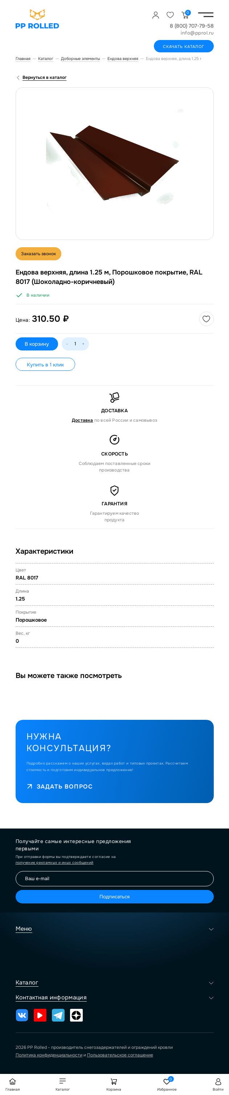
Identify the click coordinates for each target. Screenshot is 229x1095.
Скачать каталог (184, 46)
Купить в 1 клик (45, 364)
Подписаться (114, 897)
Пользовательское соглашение (120, 1055)
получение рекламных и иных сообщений (55, 862)
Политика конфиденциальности (49, 1055)
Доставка (82, 420)
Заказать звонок (38, 254)
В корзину (37, 344)
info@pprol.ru (197, 33)
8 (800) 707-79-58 (192, 26)
